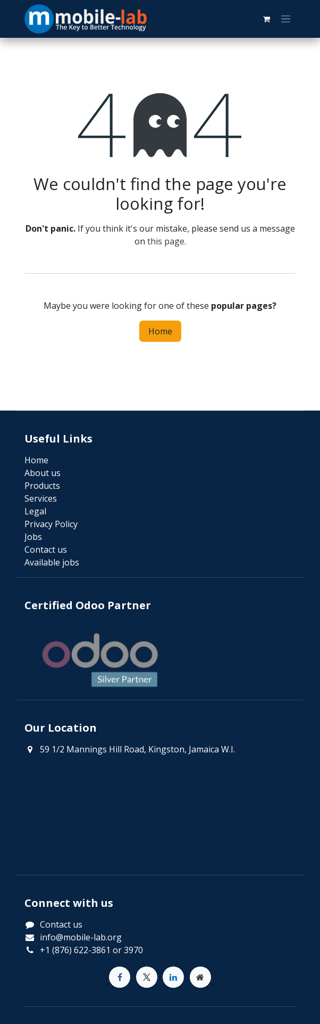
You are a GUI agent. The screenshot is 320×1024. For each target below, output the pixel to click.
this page (165, 241)
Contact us (61, 924)
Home (160, 331)
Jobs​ (33, 537)
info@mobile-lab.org (81, 937)
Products (42, 485)
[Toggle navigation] (286, 19)
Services (40, 498)
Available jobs (51, 562)
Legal (35, 511)
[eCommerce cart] (266, 19)
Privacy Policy (51, 524)
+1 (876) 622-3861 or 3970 (91, 950)
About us (42, 473)
